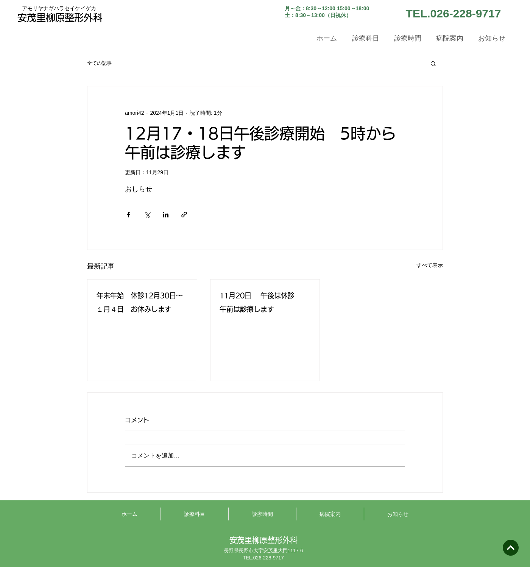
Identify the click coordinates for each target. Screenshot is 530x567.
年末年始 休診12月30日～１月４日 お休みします (140, 302)
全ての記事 (99, 63)
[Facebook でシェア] (128, 214)
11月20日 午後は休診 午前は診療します (265, 302)
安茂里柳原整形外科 (60, 17)
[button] (433, 63)
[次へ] (511, 548)
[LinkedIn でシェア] (165, 214)
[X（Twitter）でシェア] (147, 214)
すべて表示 (429, 265)
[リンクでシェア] (184, 214)
